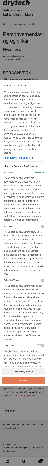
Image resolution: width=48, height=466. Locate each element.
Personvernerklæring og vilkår (19, 157)
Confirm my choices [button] (23, 371)
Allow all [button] (23, 380)
